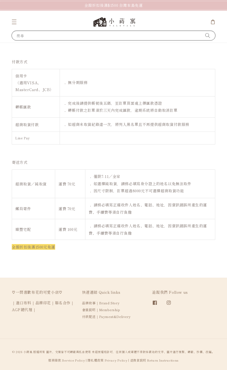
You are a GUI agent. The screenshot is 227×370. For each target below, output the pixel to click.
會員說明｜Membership (101, 309)
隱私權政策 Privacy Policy (107, 360)
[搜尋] (207, 35)
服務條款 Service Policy (66, 360)
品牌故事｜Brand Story (101, 303)
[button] (14, 22)
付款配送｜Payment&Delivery (106, 316)
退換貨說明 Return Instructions (154, 360)
